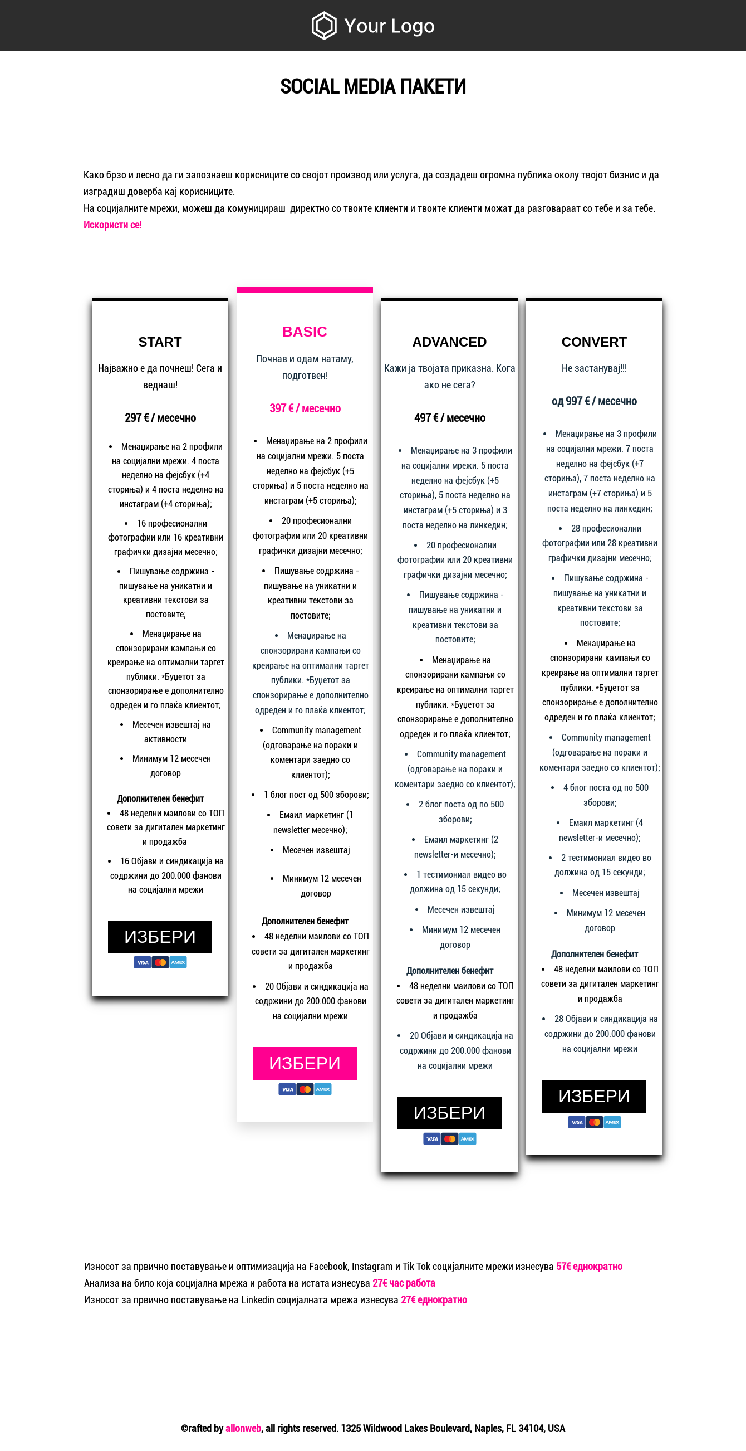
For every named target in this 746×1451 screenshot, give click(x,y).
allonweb (243, 1428)
